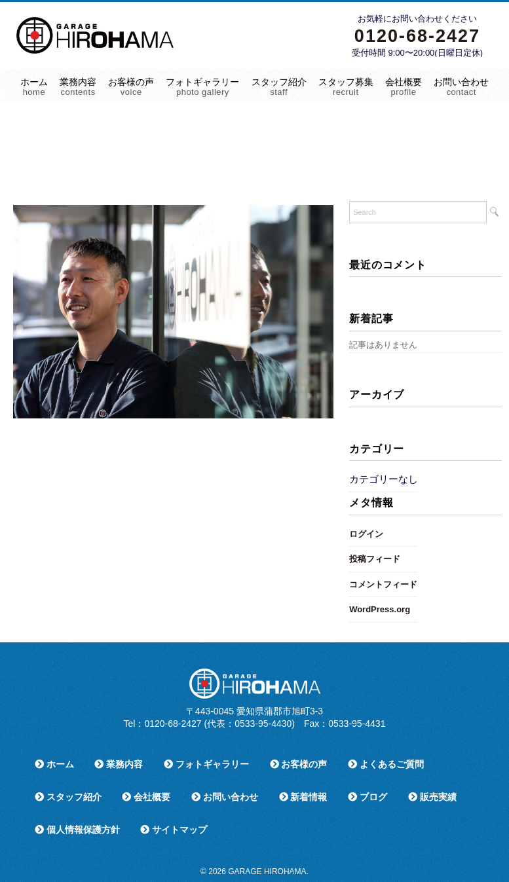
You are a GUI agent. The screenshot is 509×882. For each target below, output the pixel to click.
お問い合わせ (461, 87)
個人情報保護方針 (77, 829)
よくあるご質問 (386, 764)
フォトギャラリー (202, 87)
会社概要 (403, 87)
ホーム (34, 87)
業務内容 (78, 87)
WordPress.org (379, 609)
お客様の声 (131, 87)
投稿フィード (374, 559)
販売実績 (432, 797)
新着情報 (303, 797)
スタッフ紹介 (279, 87)
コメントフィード (383, 584)
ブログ (367, 797)
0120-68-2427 (417, 36)
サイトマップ (173, 829)
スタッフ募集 (345, 87)
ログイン (366, 534)
